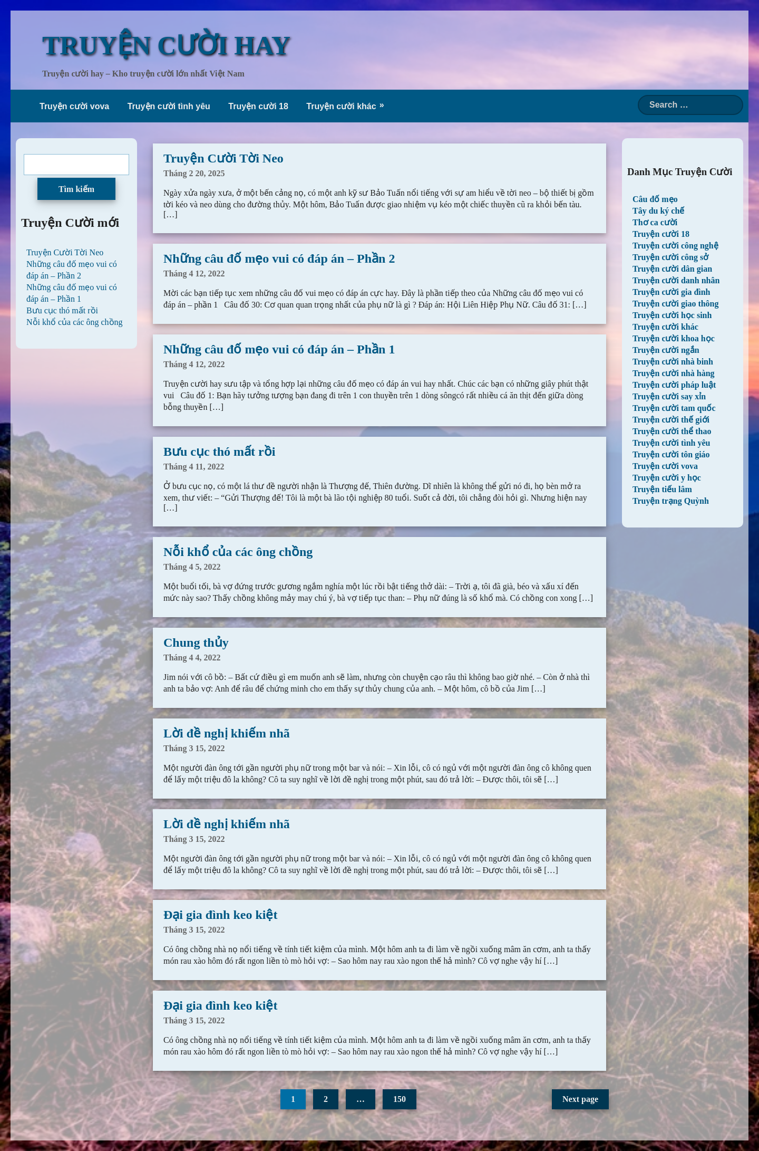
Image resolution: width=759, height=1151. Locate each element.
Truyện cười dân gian (672, 268)
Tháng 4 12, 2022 (194, 273)
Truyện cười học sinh (672, 315)
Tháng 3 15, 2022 (194, 748)
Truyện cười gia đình (671, 291)
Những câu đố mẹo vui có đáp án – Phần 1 (279, 349)
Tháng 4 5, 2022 (191, 566)
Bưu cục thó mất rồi (219, 451)
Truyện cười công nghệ (675, 245)
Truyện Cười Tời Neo (223, 158)
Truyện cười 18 (258, 106)
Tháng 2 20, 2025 (194, 173)
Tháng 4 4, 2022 (191, 657)
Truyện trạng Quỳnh (670, 500)
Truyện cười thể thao (671, 431)
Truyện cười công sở (670, 257)
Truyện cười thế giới (670, 419)
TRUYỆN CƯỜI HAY (166, 45)
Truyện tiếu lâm (662, 489)
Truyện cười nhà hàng (673, 373)
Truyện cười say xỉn (669, 396)
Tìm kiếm (76, 189)
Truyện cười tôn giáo (671, 454)
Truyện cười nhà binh (672, 361)
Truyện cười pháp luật (674, 384)
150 (399, 1099)
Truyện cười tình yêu (169, 106)
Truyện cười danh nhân (675, 280)
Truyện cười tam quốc (673, 408)
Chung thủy (196, 642)
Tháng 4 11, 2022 (194, 466)
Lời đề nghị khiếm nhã (226, 733)
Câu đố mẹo (655, 199)
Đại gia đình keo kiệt (220, 915)
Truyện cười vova (74, 106)
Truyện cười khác (341, 106)
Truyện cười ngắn (665, 350)
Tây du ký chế (658, 210)
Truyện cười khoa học (673, 338)
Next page (580, 1099)
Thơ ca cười (654, 222)
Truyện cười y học (666, 477)
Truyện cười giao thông (675, 303)
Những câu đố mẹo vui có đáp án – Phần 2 (279, 258)
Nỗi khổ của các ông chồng (238, 552)
